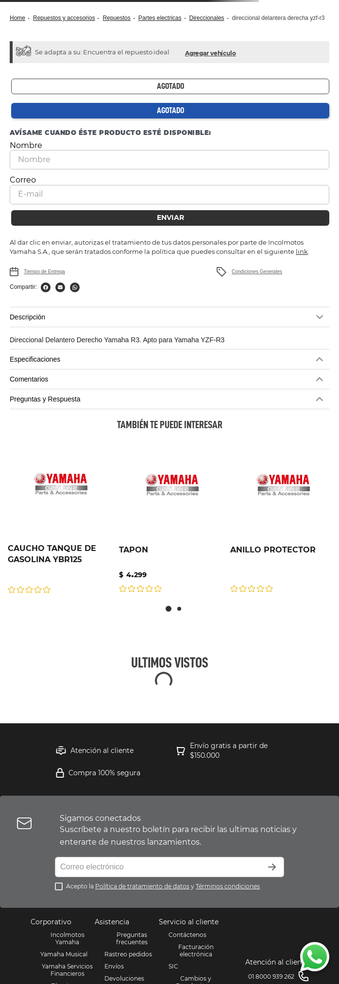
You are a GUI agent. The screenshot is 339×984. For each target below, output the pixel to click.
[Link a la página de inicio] (20, 18)
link (302, 251)
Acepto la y (163, 886)
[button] (210, 52)
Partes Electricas (160, 18)
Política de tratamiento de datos (142, 886)
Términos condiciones (228, 886)
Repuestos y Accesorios (64, 18)
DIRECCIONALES (206, 18)
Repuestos (116, 18)
